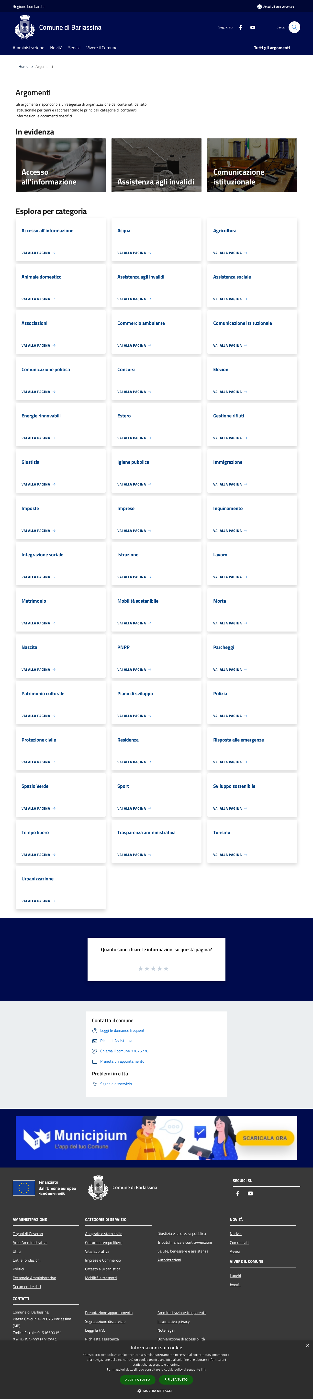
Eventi (235, 1284)
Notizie (236, 1234)
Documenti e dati (27, 1287)
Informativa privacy (173, 1321)
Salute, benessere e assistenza (182, 1251)
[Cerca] (294, 27)
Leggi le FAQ (95, 1330)
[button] (156, 1390)
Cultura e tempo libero (103, 1242)
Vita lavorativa (97, 1251)
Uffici (17, 1251)
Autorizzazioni (169, 1260)
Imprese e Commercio (103, 1260)
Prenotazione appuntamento (109, 1312)
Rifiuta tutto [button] (176, 1379)
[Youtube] (251, 27)
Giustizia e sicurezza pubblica (181, 1233)
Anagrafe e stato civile (103, 1234)
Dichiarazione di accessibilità (181, 1339)
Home (23, 66)
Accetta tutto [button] (137, 1380)
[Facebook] (239, 27)
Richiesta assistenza (102, 1339)
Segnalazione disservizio (105, 1321)
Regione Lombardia (29, 6)
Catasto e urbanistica (102, 1269)
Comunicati (239, 1242)
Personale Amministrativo (34, 1278)
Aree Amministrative (30, 1242)
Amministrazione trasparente (181, 1312)
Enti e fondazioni (27, 1260)
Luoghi (235, 1275)
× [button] (307, 1346)
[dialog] (156, 1369)
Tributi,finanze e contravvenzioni (184, 1242)
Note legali (166, 1330)
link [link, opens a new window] (203, 1369)
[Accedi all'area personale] (275, 6)
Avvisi (235, 1251)
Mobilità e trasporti (101, 1278)
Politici (18, 1269)
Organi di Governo (28, 1234)
